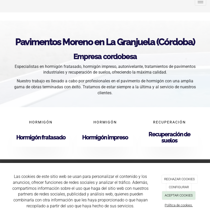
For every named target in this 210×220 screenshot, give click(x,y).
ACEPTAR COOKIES (179, 195)
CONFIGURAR (179, 187)
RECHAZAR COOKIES (179, 179)
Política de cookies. (179, 205)
